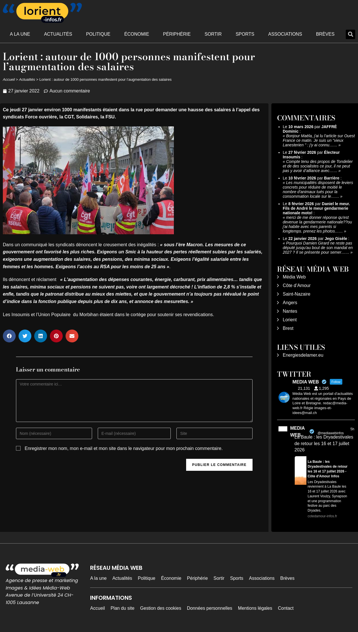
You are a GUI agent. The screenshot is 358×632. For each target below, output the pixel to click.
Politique (98, 34)
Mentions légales (255, 608)
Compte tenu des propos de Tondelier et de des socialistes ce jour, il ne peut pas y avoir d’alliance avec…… (318, 166)
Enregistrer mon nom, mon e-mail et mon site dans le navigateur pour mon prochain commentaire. (124, 448)
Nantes (290, 311)
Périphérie (177, 34)
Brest (288, 328)
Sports (245, 34)
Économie (136, 34)
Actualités (58, 34)
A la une (20, 34)
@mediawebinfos (331, 433)
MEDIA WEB (297, 431)
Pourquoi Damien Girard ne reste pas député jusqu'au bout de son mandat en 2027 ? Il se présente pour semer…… (318, 248)
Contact (286, 608)
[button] (350, 34)
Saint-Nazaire (296, 294)
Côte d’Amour (297, 285)
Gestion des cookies (160, 608)
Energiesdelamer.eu (303, 355)
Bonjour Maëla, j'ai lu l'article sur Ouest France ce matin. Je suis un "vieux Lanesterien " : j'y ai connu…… (319, 140)
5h (352, 429)
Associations (285, 34)
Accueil (9, 79)
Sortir (213, 34)
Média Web (294, 276)
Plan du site (123, 608)
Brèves (325, 34)
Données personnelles (209, 608)
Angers (290, 302)
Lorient (290, 319)
